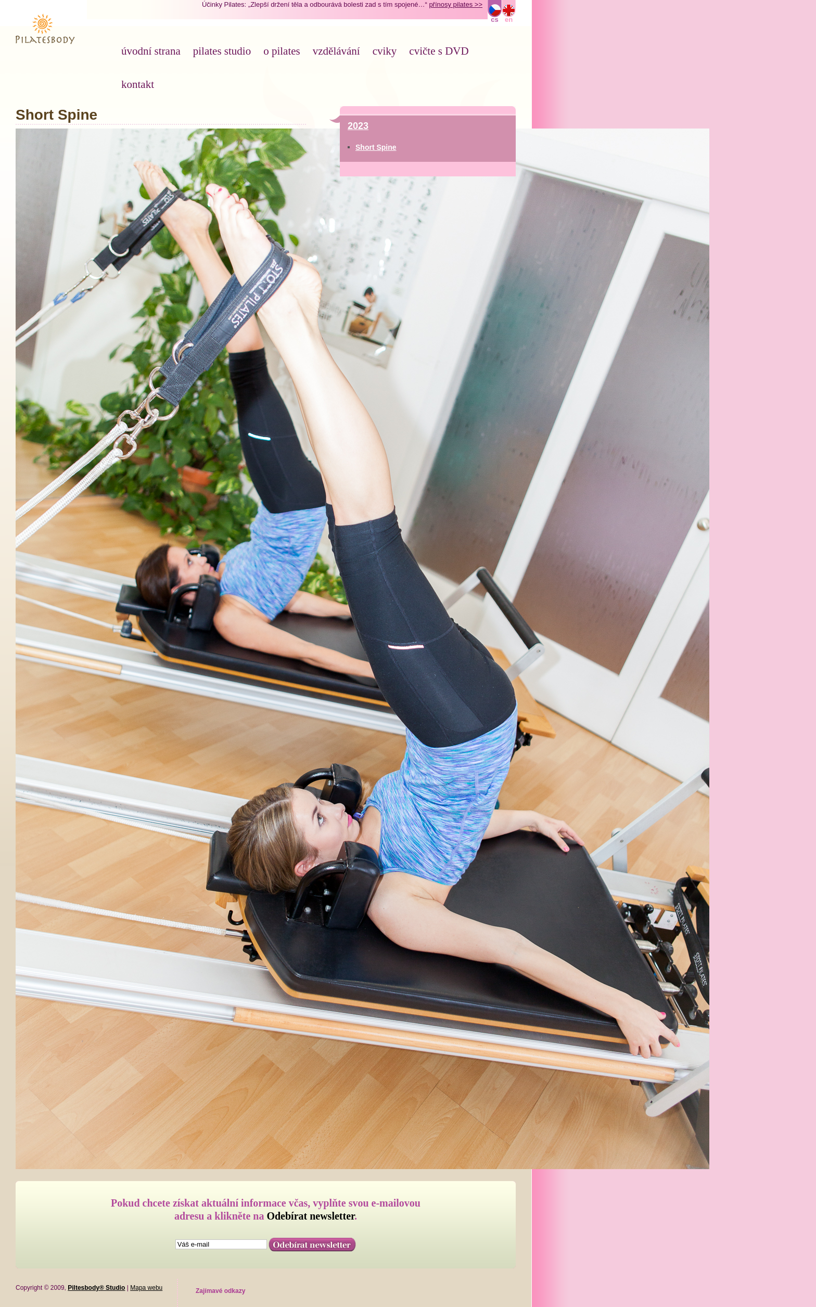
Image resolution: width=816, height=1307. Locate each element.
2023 (358, 126)
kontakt (137, 84)
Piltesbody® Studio (96, 1287)
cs (494, 19)
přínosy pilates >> (455, 4)
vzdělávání (336, 51)
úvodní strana (151, 51)
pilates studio (222, 51)
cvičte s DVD (438, 51)
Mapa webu (146, 1287)
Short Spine (376, 147)
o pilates (281, 51)
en (509, 19)
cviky (385, 51)
